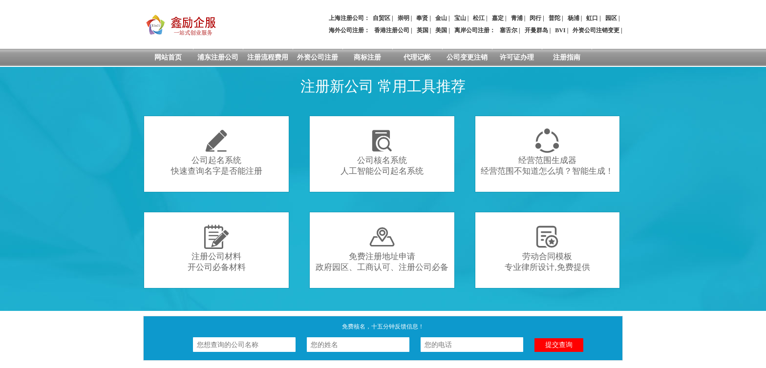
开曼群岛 (536, 30)
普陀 (554, 18)
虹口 (592, 18)
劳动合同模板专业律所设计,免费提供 (547, 248)
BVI (560, 30)
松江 (479, 18)
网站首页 (168, 57)
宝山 (460, 18)
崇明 (403, 18)
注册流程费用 (267, 57)
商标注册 (367, 57)
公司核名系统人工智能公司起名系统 (382, 152)
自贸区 (381, 18)
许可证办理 (517, 57)
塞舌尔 (508, 30)
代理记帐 (417, 57)
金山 (441, 18)
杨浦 (573, 18)
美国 (441, 30)
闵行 (535, 18)
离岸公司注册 (471, 30)
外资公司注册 (317, 57)
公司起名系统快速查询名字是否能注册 (216, 152)
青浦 (517, 18)
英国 (422, 30)
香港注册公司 (391, 30)
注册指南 (566, 57)
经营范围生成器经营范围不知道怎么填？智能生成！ (547, 152)
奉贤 (422, 18)
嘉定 (498, 18)
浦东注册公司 (217, 57)
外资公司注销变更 (596, 30)
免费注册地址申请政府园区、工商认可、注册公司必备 (382, 248)
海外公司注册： (349, 30)
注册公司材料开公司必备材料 (217, 248)
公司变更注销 (467, 57)
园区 (611, 18)
